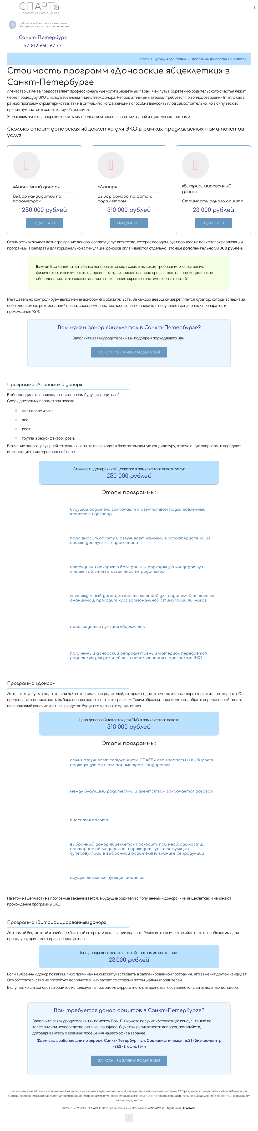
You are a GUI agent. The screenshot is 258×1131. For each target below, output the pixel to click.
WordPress (157, 1108)
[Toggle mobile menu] (255, 7)
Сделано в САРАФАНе (181, 1108)
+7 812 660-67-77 (43, 45)
